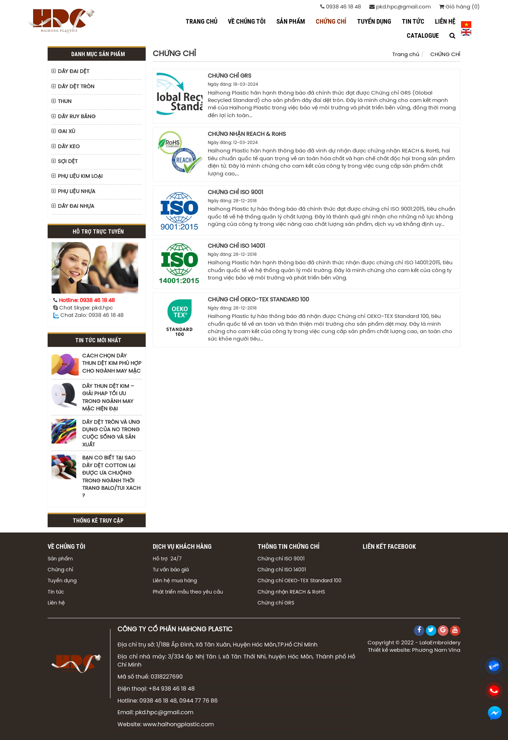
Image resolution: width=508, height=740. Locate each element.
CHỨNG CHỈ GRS (229, 76)
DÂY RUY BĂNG (77, 117)
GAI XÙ (66, 131)
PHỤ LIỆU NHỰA (76, 191)
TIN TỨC (413, 21)
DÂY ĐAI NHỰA (76, 206)
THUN (65, 101)
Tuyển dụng (62, 581)
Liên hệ (56, 603)
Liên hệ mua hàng (175, 581)
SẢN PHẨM (290, 21)
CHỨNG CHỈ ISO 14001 (236, 246)
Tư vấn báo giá (171, 570)
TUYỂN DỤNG (374, 21)
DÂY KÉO (69, 147)
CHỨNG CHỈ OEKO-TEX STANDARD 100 (258, 300)
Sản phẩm (60, 559)
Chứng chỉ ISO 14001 (282, 570)
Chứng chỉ (60, 570)
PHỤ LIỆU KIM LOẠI (80, 176)
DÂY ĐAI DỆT (73, 71)
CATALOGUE (423, 35)
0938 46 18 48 (340, 7)
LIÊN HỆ (445, 21)
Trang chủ (201, 21)
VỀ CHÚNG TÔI (247, 21)
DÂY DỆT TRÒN (76, 87)
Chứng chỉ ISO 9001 (281, 559)
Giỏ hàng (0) (459, 7)
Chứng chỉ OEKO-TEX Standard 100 (299, 581)
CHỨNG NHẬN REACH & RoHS (247, 134)
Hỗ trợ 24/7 (167, 559)
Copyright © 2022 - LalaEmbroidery (414, 643)
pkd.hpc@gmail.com (400, 7)
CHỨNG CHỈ (331, 21)
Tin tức (56, 592)
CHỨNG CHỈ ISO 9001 (235, 192)
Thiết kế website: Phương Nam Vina (414, 650)
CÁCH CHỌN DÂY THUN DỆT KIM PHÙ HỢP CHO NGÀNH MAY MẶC (111, 363)
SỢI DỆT (68, 161)
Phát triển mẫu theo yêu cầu (188, 592)
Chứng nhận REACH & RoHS (291, 592)
